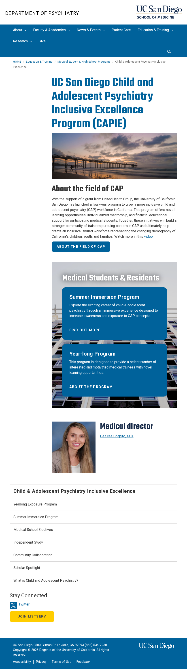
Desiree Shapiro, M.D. (117, 436)
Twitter (24, 604)
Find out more (84, 330)
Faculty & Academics (51, 30)
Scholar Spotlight (26, 568)
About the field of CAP (81, 247)
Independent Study (28, 542)
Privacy (41, 662)
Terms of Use (61, 662)
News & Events (91, 30)
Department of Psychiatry (42, 13)
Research (22, 41)
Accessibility (22, 662)
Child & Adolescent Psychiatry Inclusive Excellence (74, 491)
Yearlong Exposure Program (35, 504)
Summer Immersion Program (35, 517)
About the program (91, 387)
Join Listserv (32, 616)
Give (42, 41)
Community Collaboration (32, 555)
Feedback (83, 662)
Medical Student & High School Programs (84, 61)
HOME (17, 61)
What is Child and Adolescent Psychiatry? (45, 580)
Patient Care (121, 30)
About (19, 30)
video (148, 236)
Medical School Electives (33, 530)
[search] (171, 52)
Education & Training (155, 30)
